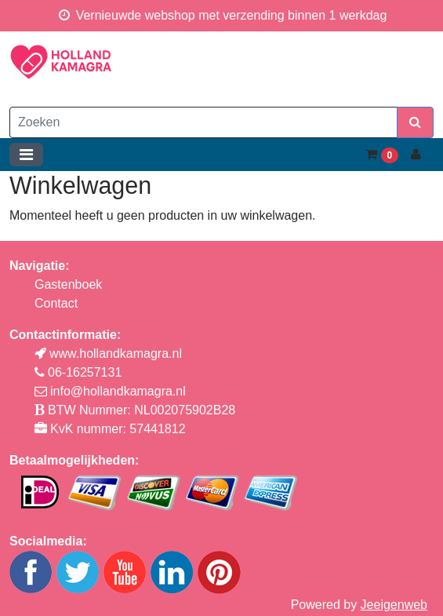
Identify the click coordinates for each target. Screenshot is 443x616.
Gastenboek (68, 284)
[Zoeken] (203, 122)
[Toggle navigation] (26, 154)
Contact (56, 303)
